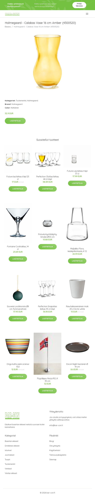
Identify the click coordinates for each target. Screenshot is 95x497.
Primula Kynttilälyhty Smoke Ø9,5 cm (47, 235)
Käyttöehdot (54, 450)
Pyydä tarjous (79, 5)
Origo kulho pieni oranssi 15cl (18, 365)
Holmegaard (32, 100)
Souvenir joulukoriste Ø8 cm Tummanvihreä (18, 307)
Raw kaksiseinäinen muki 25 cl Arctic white (77, 307)
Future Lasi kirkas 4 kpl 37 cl (77, 172)
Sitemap (52, 459)
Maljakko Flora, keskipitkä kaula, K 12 (77, 249)
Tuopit (7, 459)
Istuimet (8, 450)
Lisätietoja (15, 121)
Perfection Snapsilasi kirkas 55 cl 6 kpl (47, 307)
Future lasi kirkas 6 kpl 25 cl (18, 177)
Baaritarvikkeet (11, 441)
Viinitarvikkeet (11, 473)
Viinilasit (8, 468)
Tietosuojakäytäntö (57, 455)
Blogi (51, 441)
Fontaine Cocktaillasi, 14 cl (18, 247)
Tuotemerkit (21, 100)
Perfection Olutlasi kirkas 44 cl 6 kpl (47, 177)
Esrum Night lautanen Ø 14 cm (77, 365)
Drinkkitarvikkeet (12, 446)
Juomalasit (9, 455)
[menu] (87, 14)
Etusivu (8, 26)
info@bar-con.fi (56, 425)
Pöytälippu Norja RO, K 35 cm (47, 379)
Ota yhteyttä (54, 446)
